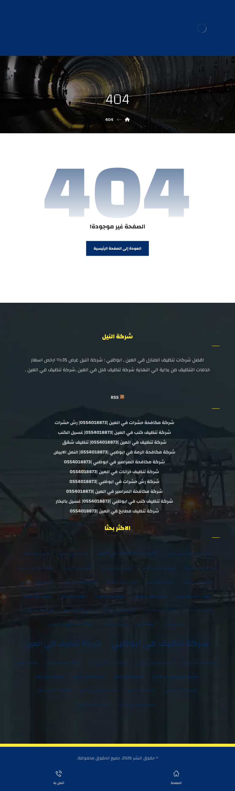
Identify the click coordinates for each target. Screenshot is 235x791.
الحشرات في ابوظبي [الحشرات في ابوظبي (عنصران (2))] (73, 554)
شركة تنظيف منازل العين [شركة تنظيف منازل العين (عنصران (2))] (200, 663)
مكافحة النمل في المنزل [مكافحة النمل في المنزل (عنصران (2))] (54, 691)
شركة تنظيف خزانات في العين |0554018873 (114, 472)
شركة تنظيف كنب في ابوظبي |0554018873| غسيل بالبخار (114, 501)
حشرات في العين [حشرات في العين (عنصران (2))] (115, 624)
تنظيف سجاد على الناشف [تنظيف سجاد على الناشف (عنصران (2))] (118, 610)
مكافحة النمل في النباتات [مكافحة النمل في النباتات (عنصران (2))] (137, 705)
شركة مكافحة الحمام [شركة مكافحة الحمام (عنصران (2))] (62, 663)
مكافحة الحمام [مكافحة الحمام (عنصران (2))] (27, 663)
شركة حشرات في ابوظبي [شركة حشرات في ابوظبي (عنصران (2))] (155, 663)
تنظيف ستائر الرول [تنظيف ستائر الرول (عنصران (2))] (73, 596)
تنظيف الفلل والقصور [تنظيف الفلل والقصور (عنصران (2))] (198, 582)
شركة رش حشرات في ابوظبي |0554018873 (114, 481)
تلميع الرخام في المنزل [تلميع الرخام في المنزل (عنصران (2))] (116, 568)
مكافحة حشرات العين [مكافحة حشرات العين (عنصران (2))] (94, 705)
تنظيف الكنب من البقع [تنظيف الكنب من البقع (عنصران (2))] (36, 582)
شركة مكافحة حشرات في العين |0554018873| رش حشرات (114, 423)
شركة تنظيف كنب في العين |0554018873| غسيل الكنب (114, 432)
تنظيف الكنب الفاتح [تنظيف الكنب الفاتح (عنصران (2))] (159, 582)
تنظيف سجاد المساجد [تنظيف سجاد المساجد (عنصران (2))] (160, 610)
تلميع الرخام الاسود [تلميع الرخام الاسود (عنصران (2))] (36, 554)
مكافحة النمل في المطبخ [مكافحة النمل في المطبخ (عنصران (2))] (99, 691)
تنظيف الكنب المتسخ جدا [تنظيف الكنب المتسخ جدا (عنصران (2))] (79, 582)
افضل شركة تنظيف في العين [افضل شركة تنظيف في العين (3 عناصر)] (127, 553)
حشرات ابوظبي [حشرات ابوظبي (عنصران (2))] (174, 624)
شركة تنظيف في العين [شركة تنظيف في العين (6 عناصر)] (63, 644)
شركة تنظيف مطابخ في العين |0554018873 (114, 511)
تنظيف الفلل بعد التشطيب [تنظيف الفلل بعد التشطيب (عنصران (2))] (35, 568)
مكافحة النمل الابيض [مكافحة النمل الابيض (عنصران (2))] (128, 677)
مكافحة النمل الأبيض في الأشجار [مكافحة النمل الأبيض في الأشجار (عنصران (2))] (176, 677)
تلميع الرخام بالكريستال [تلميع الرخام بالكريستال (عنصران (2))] (201, 568)
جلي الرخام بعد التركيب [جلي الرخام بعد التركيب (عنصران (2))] (38, 610)
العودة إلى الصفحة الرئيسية (117, 248)
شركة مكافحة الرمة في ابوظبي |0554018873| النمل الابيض (115, 452)
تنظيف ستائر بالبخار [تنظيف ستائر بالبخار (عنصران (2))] (198, 610)
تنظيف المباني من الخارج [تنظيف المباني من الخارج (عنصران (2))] (194, 596)
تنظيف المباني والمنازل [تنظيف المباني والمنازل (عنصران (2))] (151, 596)
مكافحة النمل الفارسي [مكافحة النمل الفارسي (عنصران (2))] (181, 691)
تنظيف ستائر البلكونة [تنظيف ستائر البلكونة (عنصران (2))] (110, 596)
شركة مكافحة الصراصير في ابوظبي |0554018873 (114, 462)
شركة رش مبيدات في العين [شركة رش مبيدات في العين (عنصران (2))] (107, 663)
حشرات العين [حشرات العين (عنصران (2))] (145, 624)
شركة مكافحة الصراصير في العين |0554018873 (114, 491)
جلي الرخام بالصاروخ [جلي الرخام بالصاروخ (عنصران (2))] (77, 610)
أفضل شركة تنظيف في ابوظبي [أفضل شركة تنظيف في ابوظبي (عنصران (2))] (189, 554)
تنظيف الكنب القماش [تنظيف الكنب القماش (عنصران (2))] (121, 582)
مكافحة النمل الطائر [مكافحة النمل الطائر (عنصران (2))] (49, 677)
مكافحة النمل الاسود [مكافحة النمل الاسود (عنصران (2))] (88, 677)
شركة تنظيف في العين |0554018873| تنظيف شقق (114, 442)
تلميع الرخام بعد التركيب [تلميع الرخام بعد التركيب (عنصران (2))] (158, 568)
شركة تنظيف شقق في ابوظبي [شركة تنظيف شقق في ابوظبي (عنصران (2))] (71, 624)
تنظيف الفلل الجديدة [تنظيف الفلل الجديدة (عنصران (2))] (77, 568)
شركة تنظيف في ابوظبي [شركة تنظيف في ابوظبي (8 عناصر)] (160, 643)
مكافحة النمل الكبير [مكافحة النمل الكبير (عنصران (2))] (141, 691)
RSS (115, 397)
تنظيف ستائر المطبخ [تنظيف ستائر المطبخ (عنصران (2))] (37, 596)
